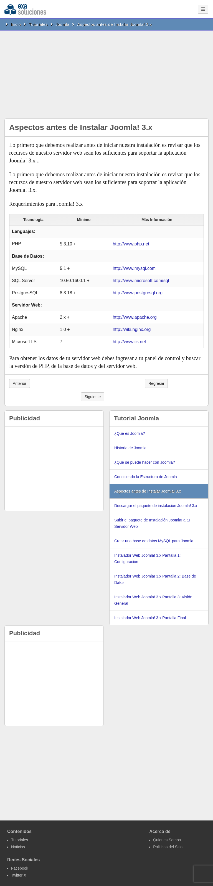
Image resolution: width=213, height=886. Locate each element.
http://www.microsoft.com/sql (141, 280)
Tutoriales (38, 24)
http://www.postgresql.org (138, 292)
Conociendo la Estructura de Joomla (145, 477)
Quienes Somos (167, 840)
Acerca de (160, 831)
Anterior (19, 383)
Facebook (19, 868)
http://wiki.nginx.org (132, 329)
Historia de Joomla (130, 448)
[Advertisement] (106, 72)
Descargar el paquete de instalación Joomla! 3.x (155, 505)
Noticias (18, 847)
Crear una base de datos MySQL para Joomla (153, 541)
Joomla (62, 24)
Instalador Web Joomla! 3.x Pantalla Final (150, 618)
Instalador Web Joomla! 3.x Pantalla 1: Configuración (147, 558)
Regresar (156, 383)
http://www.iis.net (129, 341)
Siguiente (93, 397)
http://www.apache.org (134, 317)
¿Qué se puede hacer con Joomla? (144, 462)
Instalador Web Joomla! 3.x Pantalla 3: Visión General (153, 600)
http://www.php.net (131, 244)
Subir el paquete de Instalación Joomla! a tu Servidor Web (152, 523)
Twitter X (18, 875)
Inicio (16, 24)
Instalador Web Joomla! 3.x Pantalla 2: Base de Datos (155, 579)
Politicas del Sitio (167, 847)
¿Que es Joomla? (129, 433)
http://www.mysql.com (134, 268)
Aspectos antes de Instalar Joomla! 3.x (114, 24)
